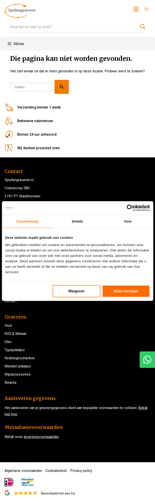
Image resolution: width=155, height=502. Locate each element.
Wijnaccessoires (18, 374)
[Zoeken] (62, 87)
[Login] (136, 9)
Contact (11, 301)
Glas (8, 342)
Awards (11, 382)
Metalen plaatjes (18, 366)
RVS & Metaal (15, 334)
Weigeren (76, 291)
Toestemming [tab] (27, 221)
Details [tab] (77, 221)
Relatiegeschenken (20, 358)
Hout (8, 325)
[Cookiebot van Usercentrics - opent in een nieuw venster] (130, 208)
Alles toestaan (126, 291)
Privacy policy (81, 471)
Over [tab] (128, 221)
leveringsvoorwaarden (41, 437)
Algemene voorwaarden (23, 471)
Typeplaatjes (15, 350)
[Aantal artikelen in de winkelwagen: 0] (145, 9)
